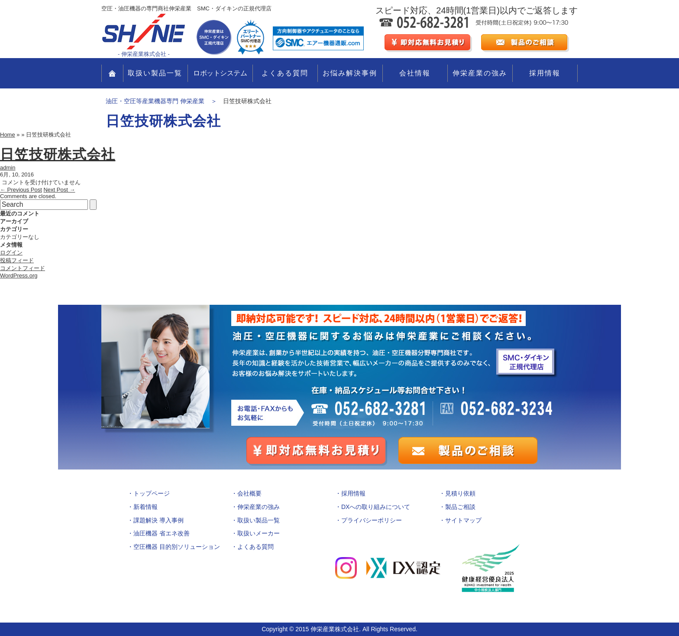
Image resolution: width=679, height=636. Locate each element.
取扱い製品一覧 (155, 73)
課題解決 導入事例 (158, 520)
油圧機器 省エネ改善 (161, 533)
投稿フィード (17, 260)
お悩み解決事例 (350, 73)
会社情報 (414, 73)
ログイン (11, 252)
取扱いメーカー (258, 533)
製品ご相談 (460, 506)
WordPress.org (18, 275)
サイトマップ (463, 520)
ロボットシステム (220, 73)
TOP (112, 73)
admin (7, 167)
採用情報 (544, 73)
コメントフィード (22, 268)
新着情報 (145, 506)
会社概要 (249, 493)
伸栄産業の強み (480, 73)
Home (7, 134)
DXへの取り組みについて (375, 506)
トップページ (151, 493)
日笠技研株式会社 (57, 154)
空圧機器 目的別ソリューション (176, 546)
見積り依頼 (460, 493)
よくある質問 (285, 73)
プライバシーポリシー (371, 520)
